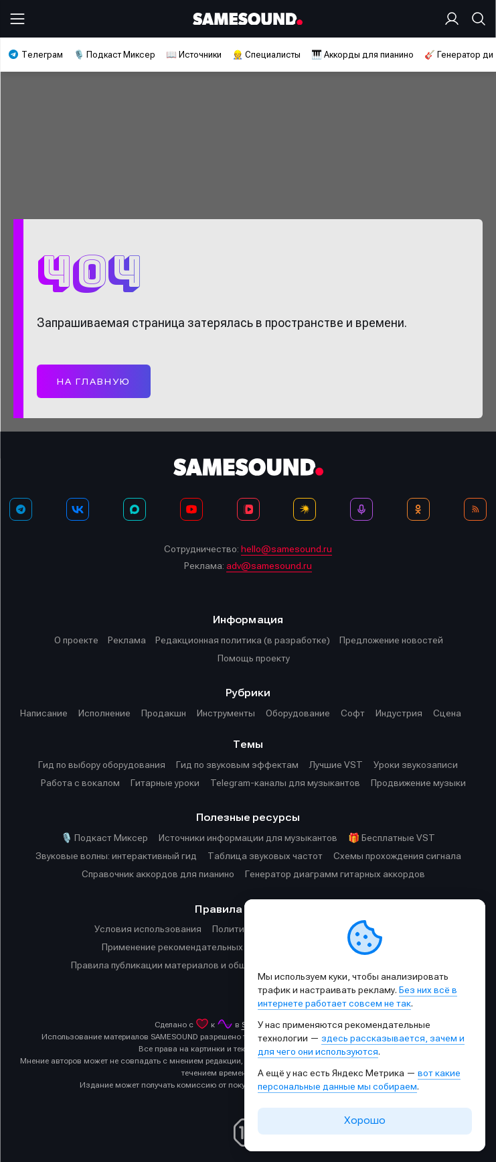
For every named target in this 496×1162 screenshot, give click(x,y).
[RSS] (475, 509)
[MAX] (134, 509)
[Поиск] (476, 19)
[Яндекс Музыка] (304, 509)
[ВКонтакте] (77, 509)
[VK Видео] (248, 509)
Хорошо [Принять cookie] (365, 1120)
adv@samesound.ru (269, 565)
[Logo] (248, 19)
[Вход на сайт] (454, 19)
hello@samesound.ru (286, 548)
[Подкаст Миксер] (361, 509)
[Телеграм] (20, 509)
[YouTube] (191, 509)
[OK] (418, 509)
